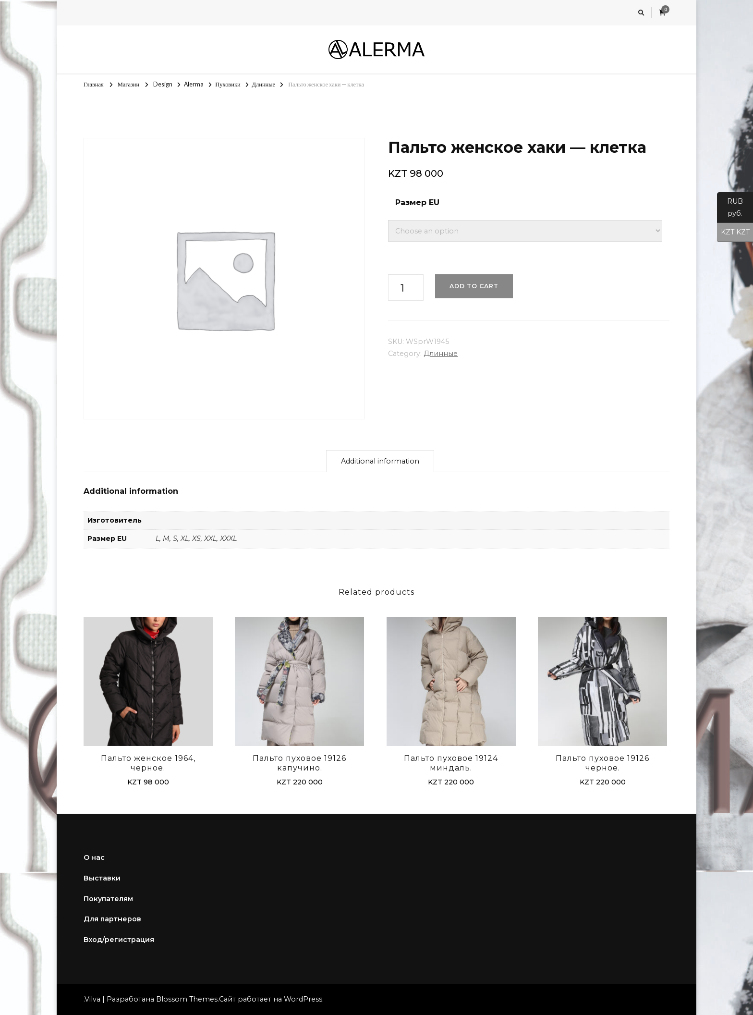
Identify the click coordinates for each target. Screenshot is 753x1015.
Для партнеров (112, 919)
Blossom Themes (187, 999)
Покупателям (108, 898)
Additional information (380, 461)
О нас (94, 857)
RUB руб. (730, 210)
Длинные (441, 353)
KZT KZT (733, 232)
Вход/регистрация (119, 939)
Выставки (102, 878)
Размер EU (417, 202)
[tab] (380, 461)
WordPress (303, 999)
